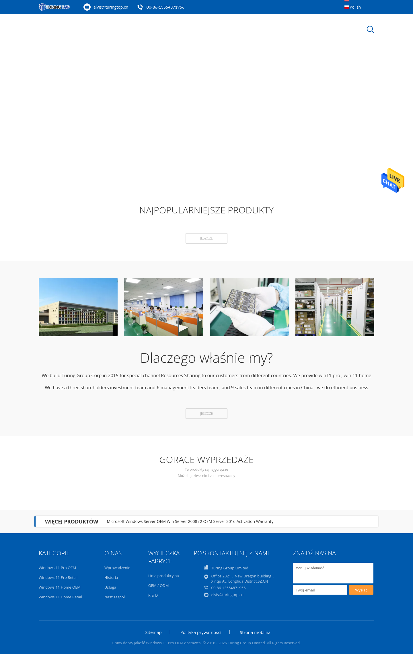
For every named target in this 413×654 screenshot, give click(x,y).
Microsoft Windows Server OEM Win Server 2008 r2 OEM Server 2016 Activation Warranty (190, 521)
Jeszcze (206, 238)
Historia (111, 577)
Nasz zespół (114, 597)
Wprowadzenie (117, 567)
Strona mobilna (255, 632)
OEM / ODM (158, 585)
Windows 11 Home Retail (60, 597)
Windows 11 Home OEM (60, 587)
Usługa (110, 587)
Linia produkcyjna (163, 575)
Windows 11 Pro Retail (58, 577)
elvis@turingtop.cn (110, 7)
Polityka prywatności (200, 632)
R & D (153, 595)
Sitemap (153, 632)
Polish (355, 7)
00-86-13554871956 (165, 7)
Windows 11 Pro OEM (57, 567)
